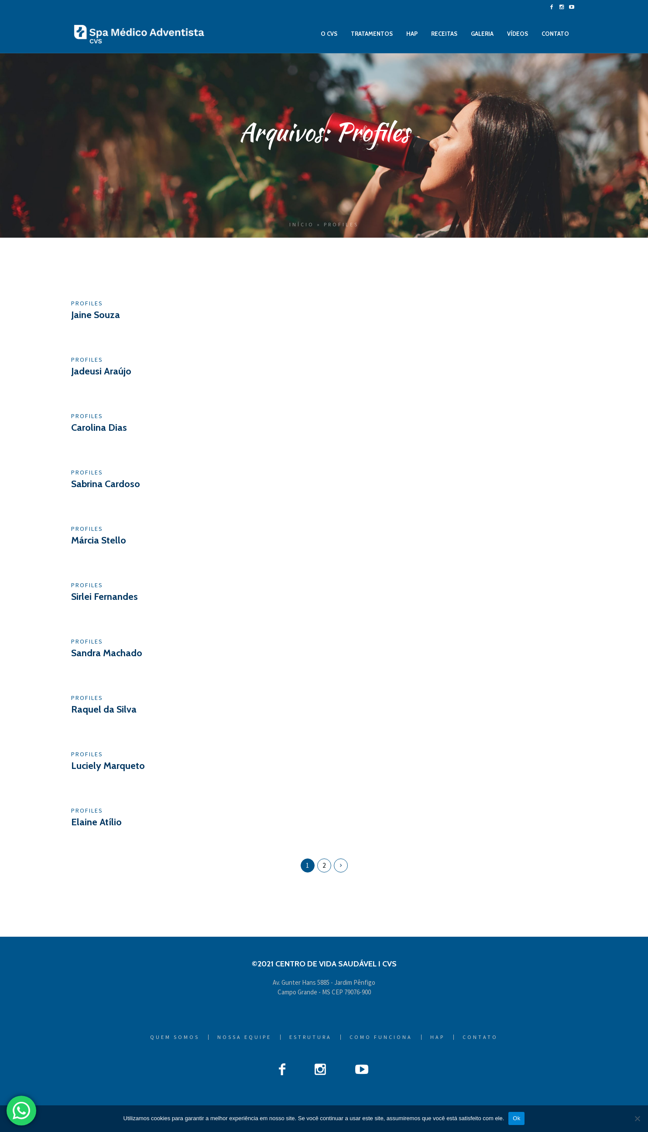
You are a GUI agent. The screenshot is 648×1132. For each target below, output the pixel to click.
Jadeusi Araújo (101, 371)
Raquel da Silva (104, 709)
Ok (516, 1118)
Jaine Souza (95, 315)
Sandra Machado (106, 653)
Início (301, 224)
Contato (480, 1037)
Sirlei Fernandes (104, 596)
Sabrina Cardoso (105, 484)
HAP (437, 1037)
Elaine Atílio (96, 822)
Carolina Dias (99, 427)
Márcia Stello (98, 540)
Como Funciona (381, 1037)
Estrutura (310, 1037)
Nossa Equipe (244, 1037)
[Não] (637, 1118)
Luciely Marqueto (108, 766)
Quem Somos (174, 1037)
